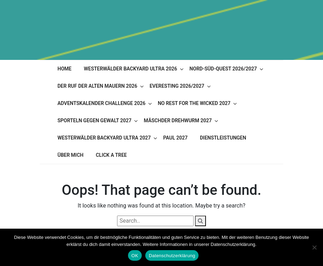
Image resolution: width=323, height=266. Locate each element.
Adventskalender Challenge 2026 (101, 103)
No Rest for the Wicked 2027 (194, 103)
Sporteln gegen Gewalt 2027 (94, 120)
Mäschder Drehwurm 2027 (178, 120)
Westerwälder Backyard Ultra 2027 (104, 138)
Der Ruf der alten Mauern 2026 (97, 86)
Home (64, 69)
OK (135, 255)
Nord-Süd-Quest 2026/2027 (223, 69)
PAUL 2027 (175, 138)
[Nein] (314, 247)
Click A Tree (111, 155)
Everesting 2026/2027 (177, 86)
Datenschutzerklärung (172, 255)
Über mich (70, 155)
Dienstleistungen (223, 138)
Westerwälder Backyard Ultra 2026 (130, 69)
